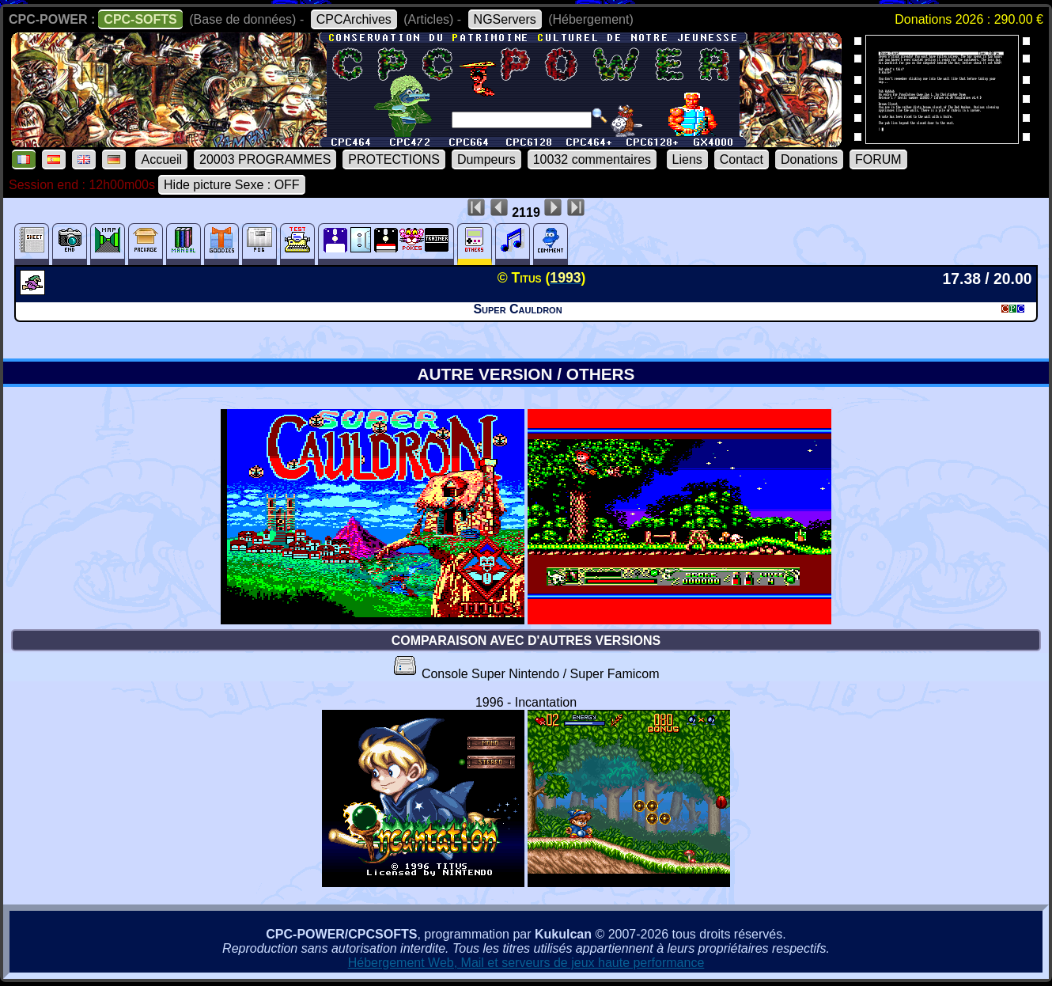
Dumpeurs (486, 159)
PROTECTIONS (394, 159)
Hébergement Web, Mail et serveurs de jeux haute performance (526, 962)
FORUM (878, 159)
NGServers (505, 19)
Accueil (161, 159)
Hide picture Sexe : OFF (232, 185)
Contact (741, 159)
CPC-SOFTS (140, 19)
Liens (687, 159)
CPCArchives (354, 19)
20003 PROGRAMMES (265, 159)
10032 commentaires (592, 159)
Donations (809, 159)
